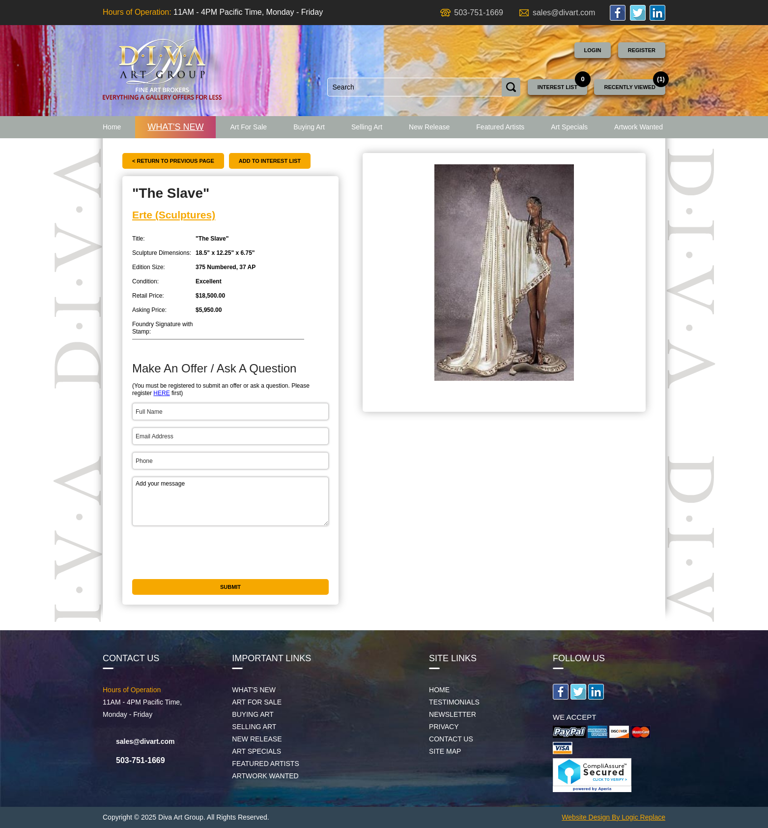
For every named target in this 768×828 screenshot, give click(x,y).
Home (112, 127)
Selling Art (366, 127)
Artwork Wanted (638, 127)
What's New (175, 127)
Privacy (443, 727)
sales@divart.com (564, 12)
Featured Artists (500, 127)
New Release (429, 127)
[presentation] (207, 552)
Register (641, 50)
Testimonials (454, 702)
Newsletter (452, 714)
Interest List (557, 87)
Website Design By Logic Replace (613, 817)
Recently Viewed (629, 87)
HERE (161, 393)
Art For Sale (248, 127)
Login (592, 50)
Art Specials (569, 127)
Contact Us (451, 739)
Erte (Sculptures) (173, 214)
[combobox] (414, 87)
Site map (445, 751)
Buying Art (309, 127)
